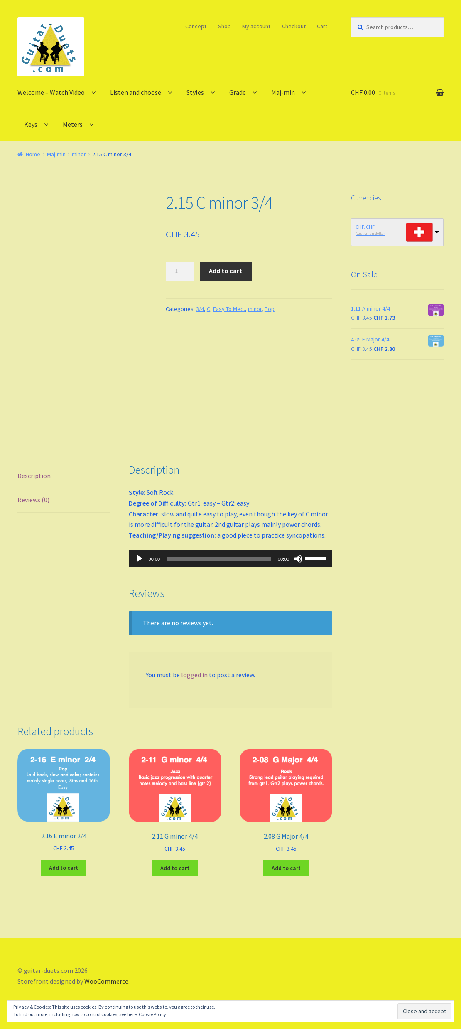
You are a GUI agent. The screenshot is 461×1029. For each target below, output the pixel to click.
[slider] (219, 559)
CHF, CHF (365, 227)
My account (256, 26)
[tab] (63, 476)
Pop (270, 309)
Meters (73, 124)
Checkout (294, 26)
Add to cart (225, 271)
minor (79, 154)
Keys (30, 124)
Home (33, 154)
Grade (237, 92)
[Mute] (298, 559)
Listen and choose (135, 92)
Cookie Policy (152, 1014)
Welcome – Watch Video (51, 92)
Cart (322, 26)
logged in (194, 675)
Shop (224, 26)
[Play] (139, 559)
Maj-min (283, 92)
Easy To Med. (229, 309)
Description (34, 475)
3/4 (200, 309)
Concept (195, 26)
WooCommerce (106, 981)
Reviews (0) (33, 500)
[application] (231, 558)
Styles (195, 92)
